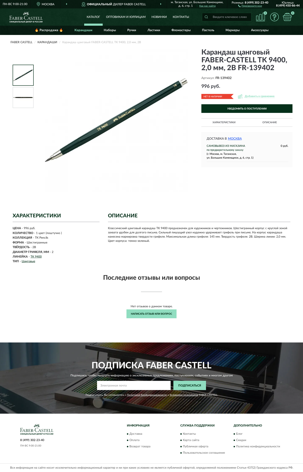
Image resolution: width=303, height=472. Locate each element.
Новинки (159, 17)
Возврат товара (139, 446)
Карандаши (83, 30)
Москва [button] (235, 138)
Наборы (110, 30)
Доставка (135, 433)
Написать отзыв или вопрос (151, 314)
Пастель (208, 30)
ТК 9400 (36, 256)
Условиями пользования (184, 395)
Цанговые (28, 261)
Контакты (181, 17)
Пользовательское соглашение (204, 452)
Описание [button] (269, 122)
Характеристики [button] (224, 122)
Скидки (241, 440)
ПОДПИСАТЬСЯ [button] (189, 385)
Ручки (131, 30)
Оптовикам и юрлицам (126, 17)
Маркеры (233, 30)
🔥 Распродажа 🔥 (49, 30)
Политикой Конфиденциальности (147, 395)
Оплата (134, 440)
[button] (250, 5)
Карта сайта (191, 440)
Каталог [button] (93, 17)
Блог (239, 433)
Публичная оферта (195, 446)
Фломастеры (181, 30)
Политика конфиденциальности (258, 446)
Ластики (154, 30)
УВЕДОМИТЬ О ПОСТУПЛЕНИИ (247, 108)
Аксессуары (259, 30)
